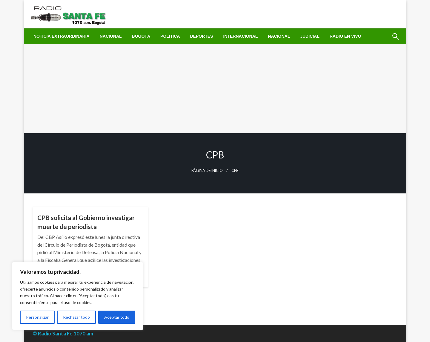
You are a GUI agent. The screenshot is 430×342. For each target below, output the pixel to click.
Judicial (310, 36)
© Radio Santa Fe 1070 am (63, 333)
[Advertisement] (215, 88)
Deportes (201, 36)
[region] (77, 296)
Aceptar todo (116, 317)
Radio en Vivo (345, 36)
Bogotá (141, 36)
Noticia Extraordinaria (61, 36)
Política (170, 36)
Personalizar (37, 317)
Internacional (240, 36)
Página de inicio (207, 170)
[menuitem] (61, 36)
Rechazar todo (76, 317)
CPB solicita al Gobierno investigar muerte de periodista (86, 222)
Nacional (111, 36)
